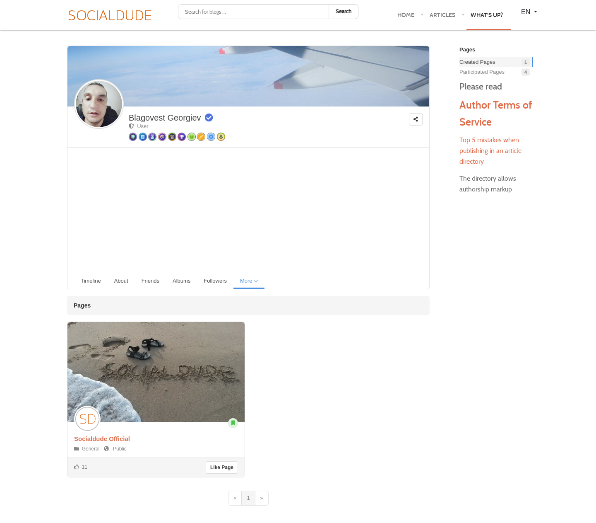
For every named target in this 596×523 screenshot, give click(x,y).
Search (343, 11)
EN (526, 11)
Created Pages (477, 62)
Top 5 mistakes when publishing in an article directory (490, 150)
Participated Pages (482, 72)
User (139, 126)
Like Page (221, 467)
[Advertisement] (251, 210)
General (91, 449)
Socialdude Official (102, 438)
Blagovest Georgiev (165, 117)
